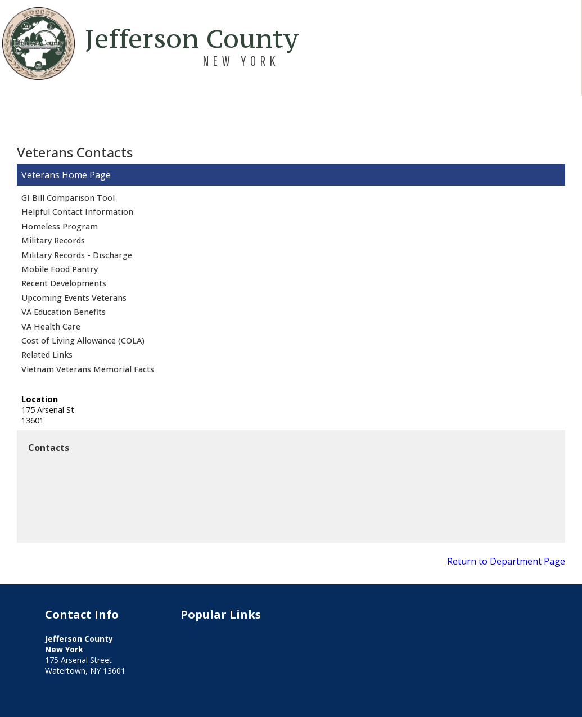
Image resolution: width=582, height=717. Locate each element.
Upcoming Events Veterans (74, 297)
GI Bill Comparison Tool (68, 197)
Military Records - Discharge (76, 255)
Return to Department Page (506, 561)
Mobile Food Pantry (59, 269)
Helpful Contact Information (77, 211)
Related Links (47, 354)
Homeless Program (59, 226)
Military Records (53, 240)
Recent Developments (63, 283)
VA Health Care (50, 326)
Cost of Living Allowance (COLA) (83, 340)
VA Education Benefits (63, 311)
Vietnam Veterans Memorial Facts (87, 369)
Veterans (40, 175)
